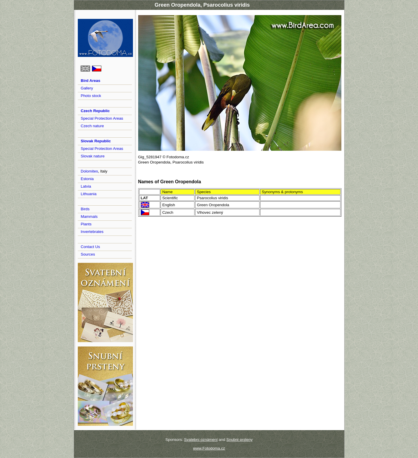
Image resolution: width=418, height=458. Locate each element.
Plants (86, 224)
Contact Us (90, 247)
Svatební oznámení (201, 439)
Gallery (87, 88)
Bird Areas (90, 80)
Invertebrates (92, 231)
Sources (88, 254)
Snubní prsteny (239, 439)
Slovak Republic (96, 141)
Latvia (86, 186)
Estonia (87, 179)
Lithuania (89, 194)
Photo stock (91, 96)
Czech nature (92, 126)
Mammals (89, 216)
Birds (85, 209)
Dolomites (89, 171)
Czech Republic (95, 111)
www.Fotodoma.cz (209, 448)
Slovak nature (93, 156)
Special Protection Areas (102, 118)
